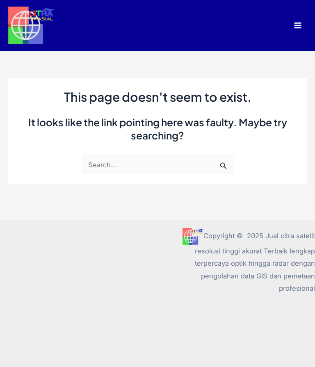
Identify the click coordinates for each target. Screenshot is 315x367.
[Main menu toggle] (297, 25)
